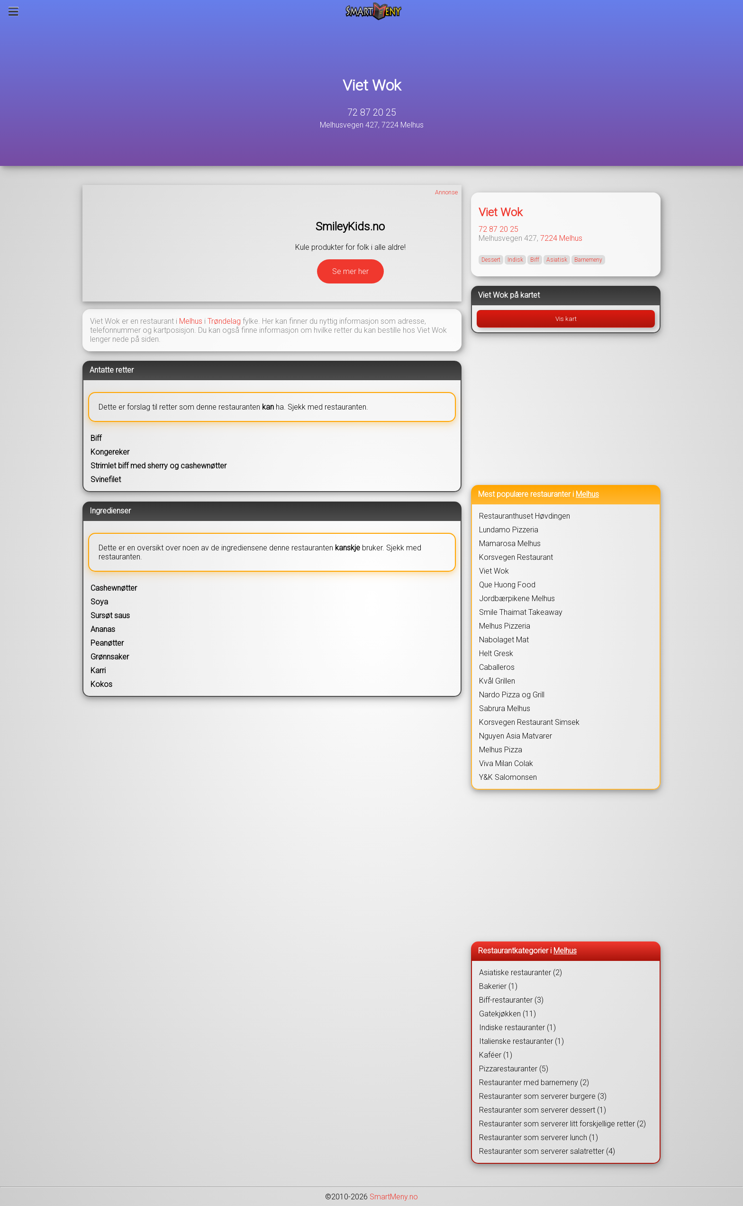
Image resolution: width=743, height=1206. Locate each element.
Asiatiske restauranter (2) (520, 972)
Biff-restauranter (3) (511, 1000)
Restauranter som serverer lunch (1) (538, 1137)
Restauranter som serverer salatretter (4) (547, 1151)
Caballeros (497, 667)
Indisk (515, 259)
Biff (534, 259)
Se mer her (350, 271)
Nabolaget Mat (504, 639)
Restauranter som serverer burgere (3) (543, 1096)
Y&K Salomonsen (508, 777)
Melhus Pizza (500, 749)
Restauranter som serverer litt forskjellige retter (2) (562, 1123)
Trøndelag (224, 321)
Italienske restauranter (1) (521, 1041)
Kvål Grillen (497, 680)
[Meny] (13, 11)
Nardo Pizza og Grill (511, 694)
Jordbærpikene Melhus (517, 598)
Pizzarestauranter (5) (513, 1068)
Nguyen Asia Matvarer (515, 735)
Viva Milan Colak (506, 763)
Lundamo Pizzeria (508, 529)
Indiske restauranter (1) (517, 1027)
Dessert (490, 259)
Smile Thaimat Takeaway (520, 612)
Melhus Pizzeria (504, 625)
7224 (548, 238)
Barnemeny (588, 259)
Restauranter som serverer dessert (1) (542, 1110)
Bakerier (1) (498, 986)
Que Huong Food (507, 584)
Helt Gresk (496, 653)
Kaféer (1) (495, 1055)
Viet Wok (372, 85)
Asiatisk (556, 259)
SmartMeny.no (394, 1196)
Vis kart (566, 318)
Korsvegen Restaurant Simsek (529, 722)
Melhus (190, 321)
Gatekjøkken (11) (507, 1013)
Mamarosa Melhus (510, 543)
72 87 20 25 (371, 112)
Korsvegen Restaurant (516, 557)
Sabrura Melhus (504, 708)
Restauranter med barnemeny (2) (534, 1082)
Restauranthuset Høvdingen (524, 516)
